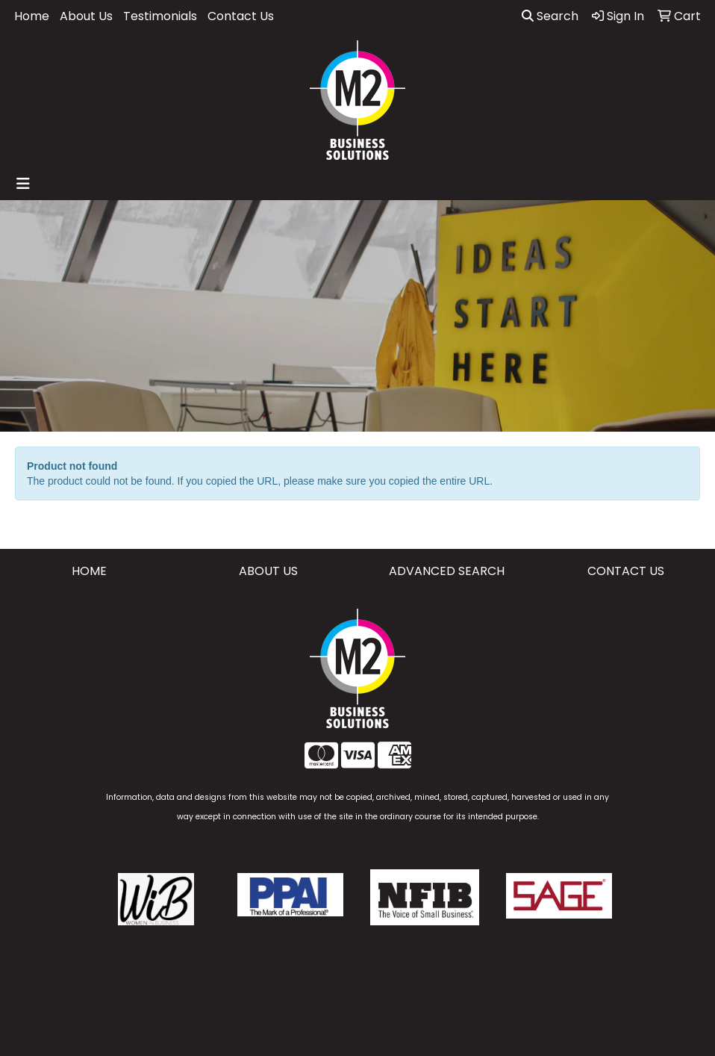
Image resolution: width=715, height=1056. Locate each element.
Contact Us (240, 16)
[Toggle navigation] (23, 183)
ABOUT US (268, 571)
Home (31, 16)
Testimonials (160, 16)
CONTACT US (625, 571)
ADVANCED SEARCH (447, 571)
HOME (89, 571)
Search (550, 16)
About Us (86, 16)
